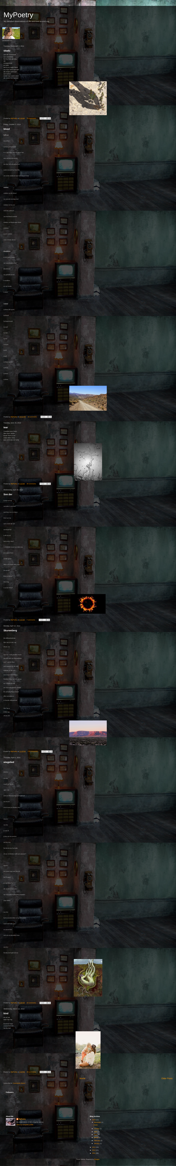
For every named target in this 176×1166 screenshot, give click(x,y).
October (97, 1128)
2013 (94, 1147)
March (96, 1137)
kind (6, 1013)
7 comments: (31, 620)
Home (82, 1078)
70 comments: (32, 118)
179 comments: (33, 751)
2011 (94, 1153)
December (97, 1122)
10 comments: (32, 1003)
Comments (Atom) (19, 1083)
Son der (8, 494)
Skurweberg (10, 630)
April (96, 1134)
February (97, 1140)
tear (6, 427)
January (97, 1143)
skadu (7, 50)
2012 (94, 1150)
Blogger (96, 1159)
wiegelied (9, 762)
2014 (94, 1120)
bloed (7, 129)
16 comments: (33, 417)
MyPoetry (22, 1119)
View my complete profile (24, 1125)
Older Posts (166, 1078)
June (96, 1132)
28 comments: (32, 484)
